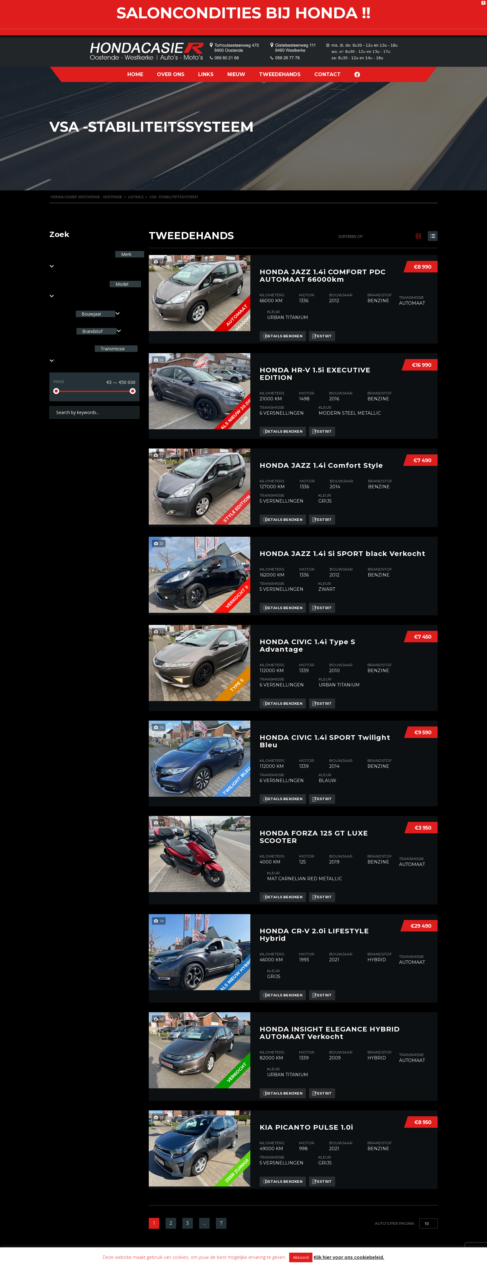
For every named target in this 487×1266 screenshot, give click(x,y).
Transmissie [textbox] (112, 349)
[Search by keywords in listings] (94, 412)
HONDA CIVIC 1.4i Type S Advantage (307, 622)
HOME (135, 74)
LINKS (206, 74)
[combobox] (98, 314)
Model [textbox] (121, 284)
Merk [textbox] (125, 254)
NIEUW (236, 74)
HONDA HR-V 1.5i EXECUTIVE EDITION (315, 361)
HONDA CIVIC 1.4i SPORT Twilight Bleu (325, 712)
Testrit (331, 330)
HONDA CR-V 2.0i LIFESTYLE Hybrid (314, 893)
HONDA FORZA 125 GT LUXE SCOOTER (314, 801)
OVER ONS (170, 74)
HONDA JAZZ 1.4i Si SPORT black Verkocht (343, 533)
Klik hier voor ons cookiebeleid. (349, 1257)
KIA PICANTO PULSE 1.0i (306, 1073)
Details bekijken (286, 330)
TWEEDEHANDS (280, 74)
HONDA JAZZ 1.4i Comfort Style (321, 447)
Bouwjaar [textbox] (91, 314)
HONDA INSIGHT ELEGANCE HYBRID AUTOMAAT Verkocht (330, 985)
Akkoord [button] (301, 1257)
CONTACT (327, 74)
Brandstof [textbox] (92, 331)
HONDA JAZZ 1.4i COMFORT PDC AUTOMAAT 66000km (323, 269)
